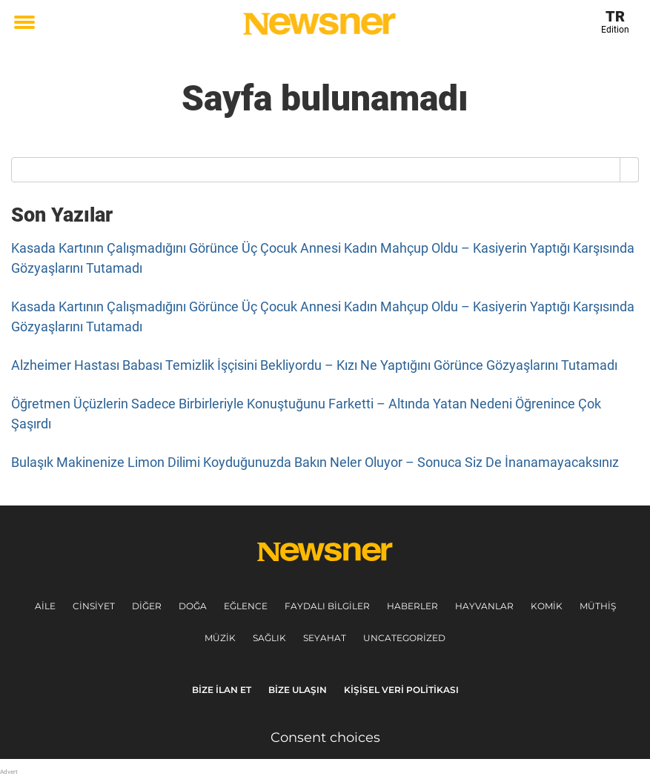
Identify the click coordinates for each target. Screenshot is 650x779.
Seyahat (324, 637)
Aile (45, 605)
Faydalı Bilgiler (327, 605)
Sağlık (269, 637)
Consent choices (325, 737)
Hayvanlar (484, 605)
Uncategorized (404, 637)
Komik (547, 605)
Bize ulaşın (297, 689)
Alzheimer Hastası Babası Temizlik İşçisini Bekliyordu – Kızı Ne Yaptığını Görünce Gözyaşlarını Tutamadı (314, 365)
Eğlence (246, 605)
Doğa (193, 605)
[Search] (629, 169)
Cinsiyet (94, 605)
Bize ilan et (221, 689)
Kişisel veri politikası (401, 689)
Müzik (220, 637)
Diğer (147, 605)
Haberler (412, 605)
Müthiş (598, 605)
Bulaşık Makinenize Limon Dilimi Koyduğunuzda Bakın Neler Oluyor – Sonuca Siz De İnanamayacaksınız (315, 462)
